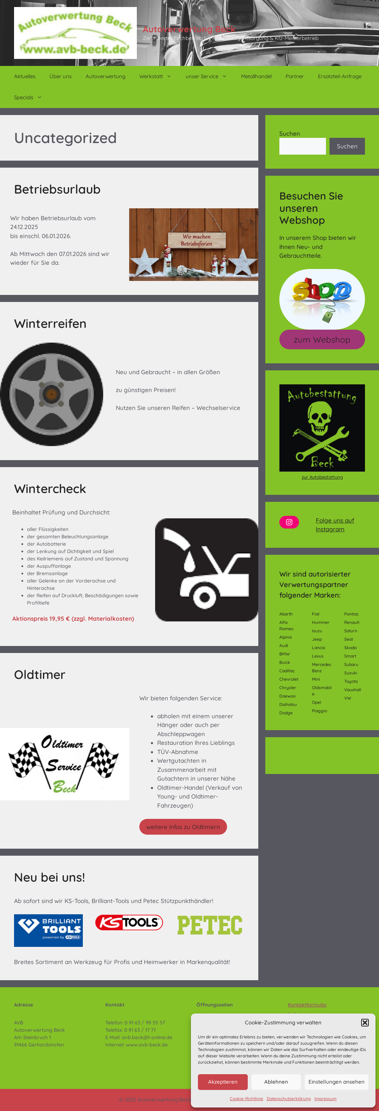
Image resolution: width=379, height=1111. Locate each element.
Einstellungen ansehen (336, 1081)
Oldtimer (40, 674)
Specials (31, 97)
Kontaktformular (307, 1005)
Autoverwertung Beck (189, 28)
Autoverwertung (105, 76)
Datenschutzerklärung (289, 1098)
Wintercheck (50, 488)
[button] (364, 1022)
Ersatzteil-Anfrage (339, 76)
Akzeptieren (223, 1081)
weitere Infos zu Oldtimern (183, 826)
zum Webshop (322, 339)
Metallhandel (256, 76)
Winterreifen (50, 323)
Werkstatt (159, 76)
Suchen (289, 133)
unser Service (210, 76)
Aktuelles (24, 76)
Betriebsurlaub (57, 189)
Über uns (60, 76)
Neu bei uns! (49, 877)
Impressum (325, 1098)
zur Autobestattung (322, 477)
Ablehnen (276, 1081)
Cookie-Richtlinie (246, 1098)
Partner (295, 76)
